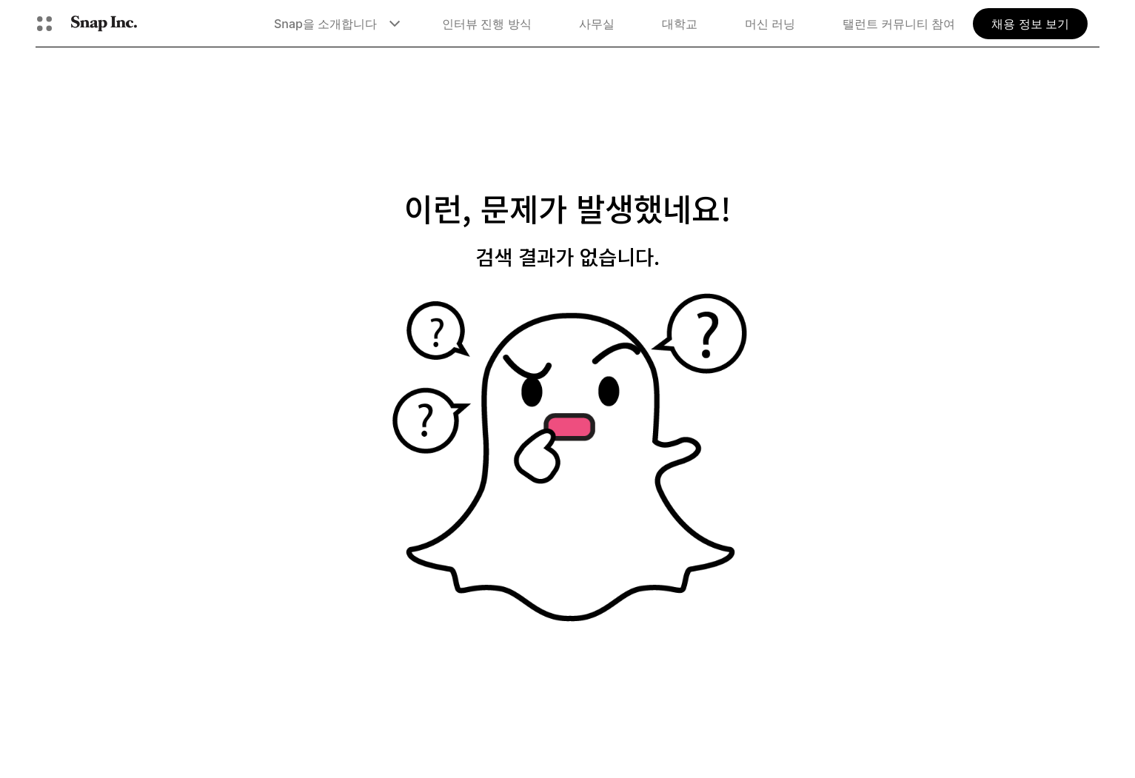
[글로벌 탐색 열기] (44, 23)
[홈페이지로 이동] (104, 24)
